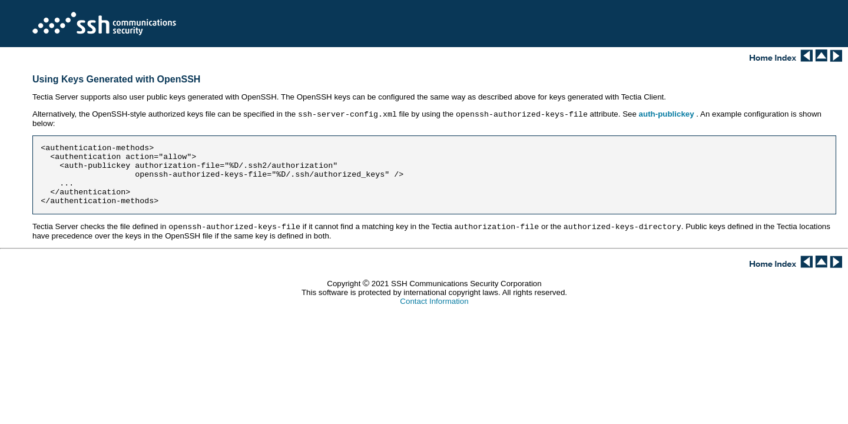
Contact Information (434, 303)
